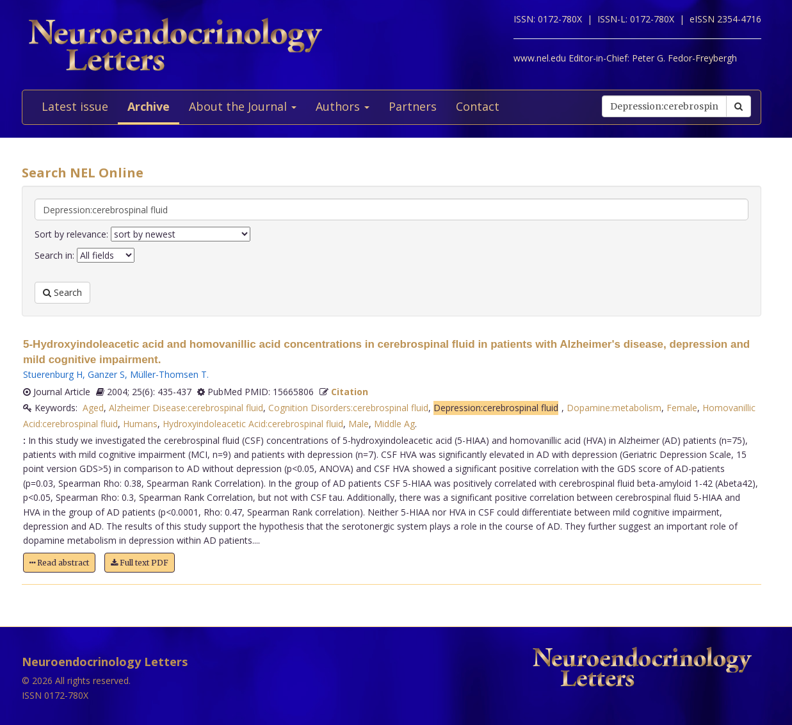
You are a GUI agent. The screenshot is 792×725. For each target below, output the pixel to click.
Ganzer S (106, 374)
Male (358, 424)
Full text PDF (139, 562)
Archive (148, 106)
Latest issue (75, 106)
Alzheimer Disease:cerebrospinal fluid (186, 408)
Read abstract (59, 562)
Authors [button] (342, 106)
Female (682, 408)
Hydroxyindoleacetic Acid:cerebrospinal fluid (253, 424)
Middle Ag (394, 424)
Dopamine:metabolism (614, 408)
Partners (413, 106)
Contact (477, 106)
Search (62, 292)
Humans (140, 424)
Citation (349, 392)
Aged (93, 408)
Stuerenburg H (53, 374)
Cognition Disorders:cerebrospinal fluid (348, 408)
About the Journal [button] (242, 106)
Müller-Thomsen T (168, 374)
